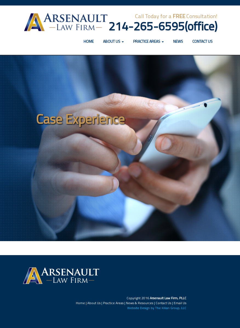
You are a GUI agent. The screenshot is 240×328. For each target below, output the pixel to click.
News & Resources (139, 303)
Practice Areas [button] (148, 41)
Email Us (180, 303)
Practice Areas (113, 303)
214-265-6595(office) (162, 26)
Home (91, 41)
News (178, 41)
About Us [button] (113, 41)
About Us (94, 303)
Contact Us (202, 41)
